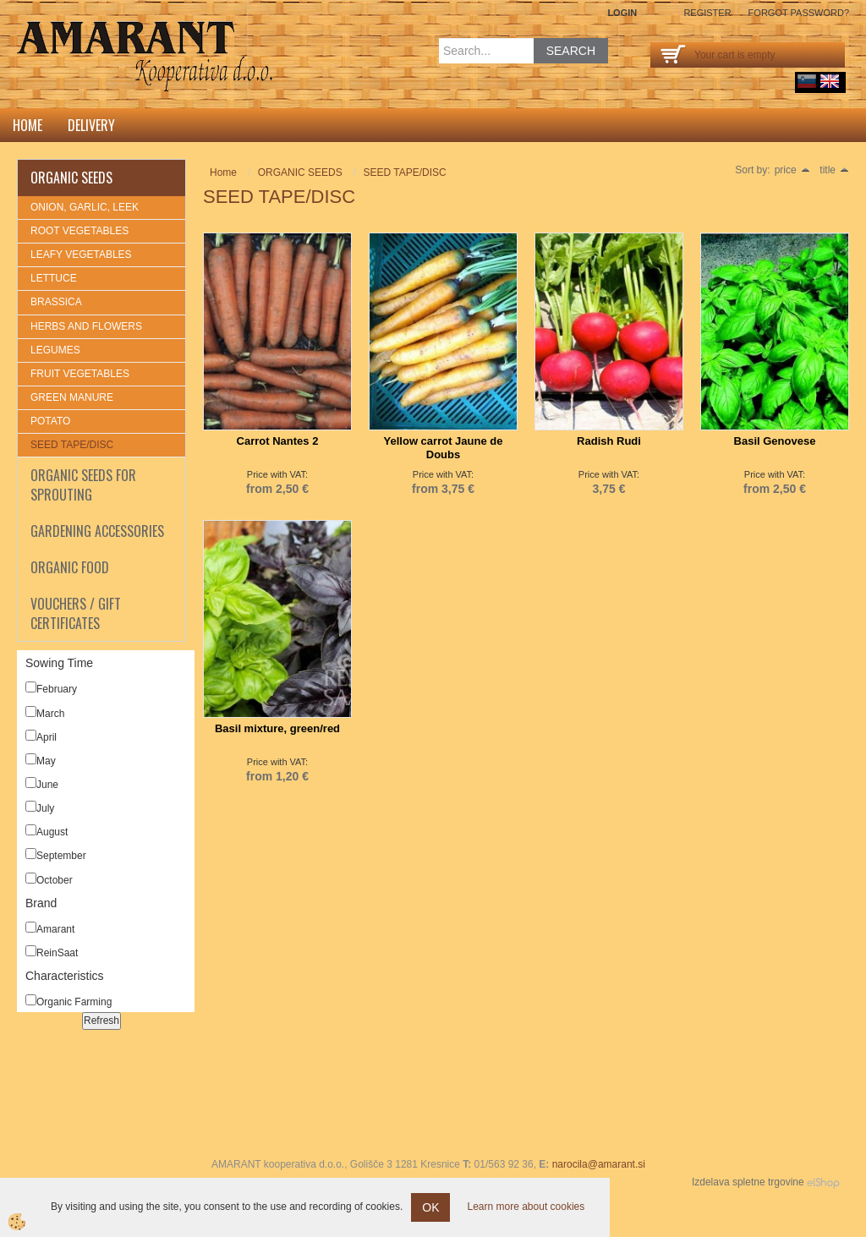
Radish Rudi (609, 441)
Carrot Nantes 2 (278, 441)
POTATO (50, 421)
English (829, 81)
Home (27, 125)
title (834, 170)
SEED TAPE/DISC (71, 445)
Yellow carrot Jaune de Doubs (443, 448)
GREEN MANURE (71, 397)
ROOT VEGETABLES (79, 231)
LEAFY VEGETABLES (81, 254)
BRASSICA (56, 302)
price (792, 170)
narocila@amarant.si (598, 1164)
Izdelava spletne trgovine (748, 1182)
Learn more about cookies (525, 1206)
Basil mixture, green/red (277, 728)
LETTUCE (53, 278)
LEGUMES (55, 350)
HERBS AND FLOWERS (86, 326)
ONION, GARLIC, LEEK (84, 207)
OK (430, 1207)
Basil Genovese (775, 441)
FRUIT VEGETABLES (79, 374)
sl (806, 81)
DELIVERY (91, 125)
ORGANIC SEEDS (300, 172)
